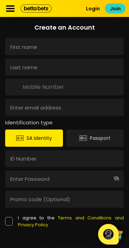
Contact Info (64, 215)
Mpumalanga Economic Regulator (64, 240)
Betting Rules (64, 232)
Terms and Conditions (64, 224)
